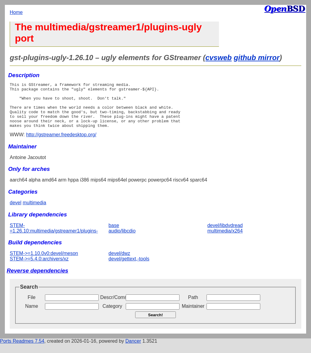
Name (31, 315)
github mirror (257, 57)
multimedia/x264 (225, 240)
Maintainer (193, 315)
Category (112, 315)
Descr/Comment (112, 306)
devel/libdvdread (225, 234)
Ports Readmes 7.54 (22, 350)
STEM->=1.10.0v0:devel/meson (44, 262)
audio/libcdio (121, 240)
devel (15, 211)
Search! (155, 324)
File (32, 306)
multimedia (34, 211)
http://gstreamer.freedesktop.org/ (61, 143)
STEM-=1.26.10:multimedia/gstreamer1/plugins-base (64, 237)
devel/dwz (119, 262)
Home (16, 12)
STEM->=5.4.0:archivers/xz (39, 267)
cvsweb (218, 57)
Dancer (133, 350)
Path (193, 306)
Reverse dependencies (37, 280)
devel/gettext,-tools (128, 267)
